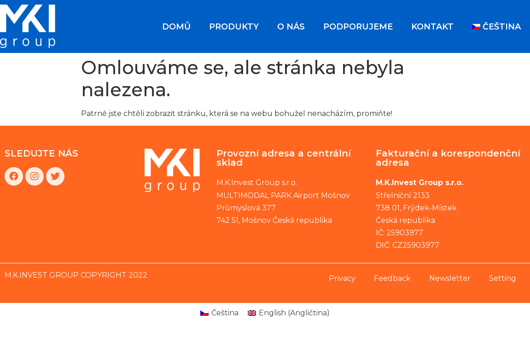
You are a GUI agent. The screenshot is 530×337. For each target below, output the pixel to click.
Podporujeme (358, 27)
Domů (176, 27)
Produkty (234, 27)
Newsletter (450, 278)
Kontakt (432, 27)
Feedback (392, 278)
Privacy (342, 278)
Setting (502, 278)
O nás (291, 27)
